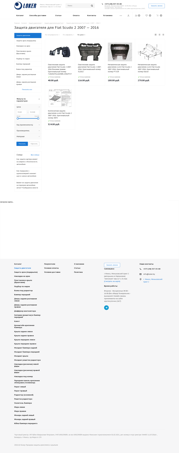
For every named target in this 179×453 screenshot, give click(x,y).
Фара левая (19, 407)
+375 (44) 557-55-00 (113, 4)
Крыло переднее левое (24, 340)
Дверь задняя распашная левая (25, 300)
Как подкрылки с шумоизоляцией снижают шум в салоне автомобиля (26, 173)
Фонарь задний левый (24, 415)
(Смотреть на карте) (112, 281)
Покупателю (49, 264)
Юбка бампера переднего (25, 423)
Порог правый (20, 391)
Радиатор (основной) (23, 395)
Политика (78, 272)
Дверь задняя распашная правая (25, 306)
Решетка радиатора (23, 399)
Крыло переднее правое (25, 344)
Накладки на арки (22, 276)
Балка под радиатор (23, 290)
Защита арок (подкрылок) (26, 272)
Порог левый (20, 387)
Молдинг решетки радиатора (27, 360)
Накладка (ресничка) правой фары (27, 371)
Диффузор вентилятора (25, 311)
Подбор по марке (22, 286)
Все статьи (35, 155)
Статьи (77, 268)
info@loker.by (149, 274)
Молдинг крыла (21, 356)
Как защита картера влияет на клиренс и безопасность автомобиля (27, 161)
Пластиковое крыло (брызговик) (23, 281)
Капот (17, 321)
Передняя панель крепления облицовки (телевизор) (27, 381)
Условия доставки (52, 272)
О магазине (79, 264)
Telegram (106, 307)
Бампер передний (22, 294)
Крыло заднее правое (24, 335)
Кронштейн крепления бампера (24, 326)
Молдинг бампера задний (25, 348)
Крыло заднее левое (23, 331)
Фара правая (20, 411)
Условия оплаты (51, 268)
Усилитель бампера (23, 403)
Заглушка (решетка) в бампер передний (27, 316)
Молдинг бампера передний (26, 352)
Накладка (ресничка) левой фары (26, 365)
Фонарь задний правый (24, 419)
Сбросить (34, 144)
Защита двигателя (22, 268)
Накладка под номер (23, 376)
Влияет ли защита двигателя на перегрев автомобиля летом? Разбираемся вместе (27, 185)
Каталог (18, 264)
